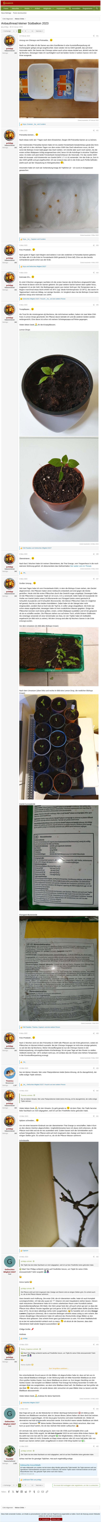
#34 (97, 273)
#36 (97, 554)
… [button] (28, 31)
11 (32, 31)
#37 (97, 579)
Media (27, 8)
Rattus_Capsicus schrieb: (29, 1349)
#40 (97, 1091)
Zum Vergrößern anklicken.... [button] (59, 1368)
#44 (97, 1409)
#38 (97, 1033)
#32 (97, 130)
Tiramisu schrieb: (27, 1095)
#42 (97, 1257)
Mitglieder (47, 8)
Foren (6, 8)
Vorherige (7, 31)
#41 (97, 1116)
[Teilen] (93, 36)
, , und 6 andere (34, 239)
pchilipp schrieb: (26, 1261)
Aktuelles (15, 8)
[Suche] (97, 8)
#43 (97, 1344)
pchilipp (6, 27)
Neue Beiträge (6, 13)
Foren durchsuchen (19, 13)
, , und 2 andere (34, 124)
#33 (97, 245)
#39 (97, 1068)
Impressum (61, 8)
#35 (97, 305)
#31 (97, 36)
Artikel (37, 8)
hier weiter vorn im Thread (80, 566)
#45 (97, 1446)
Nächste (39, 31)
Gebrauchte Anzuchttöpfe (30, 1465)
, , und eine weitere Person (44, 299)
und (34, 266)
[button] (21, 8)
